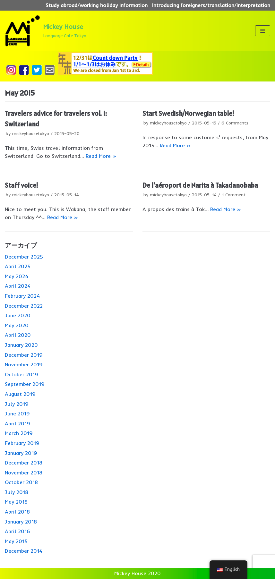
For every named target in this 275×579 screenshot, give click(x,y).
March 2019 (19, 433)
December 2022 (24, 305)
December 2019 (24, 355)
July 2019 (17, 404)
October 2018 (21, 482)
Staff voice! (21, 185)
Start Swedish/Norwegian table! (188, 113)
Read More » (101, 156)
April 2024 (17, 286)
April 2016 (17, 531)
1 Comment (233, 194)
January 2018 (21, 521)
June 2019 (17, 413)
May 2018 (16, 501)
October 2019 (21, 374)
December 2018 (23, 462)
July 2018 (16, 492)
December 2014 (23, 551)
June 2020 (17, 315)
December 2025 (24, 256)
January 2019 (21, 453)
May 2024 (16, 276)
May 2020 (17, 325)
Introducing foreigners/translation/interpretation (211, 5)
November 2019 (24, 364)
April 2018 (17, 511)
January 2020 (21, 345)
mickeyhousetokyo (30, 133)
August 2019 (20, 394)
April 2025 (17, 266)
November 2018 (23, 472)
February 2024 (22, 296)
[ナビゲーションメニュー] (262, 30)
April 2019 (17, 423)
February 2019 (22, 443)
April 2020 (18, 335)
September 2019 (25, 384)
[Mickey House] (45, 31)
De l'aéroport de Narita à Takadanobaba (200, 185)
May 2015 (16, 541)
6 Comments (234, 122)
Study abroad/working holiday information (97, 5)
